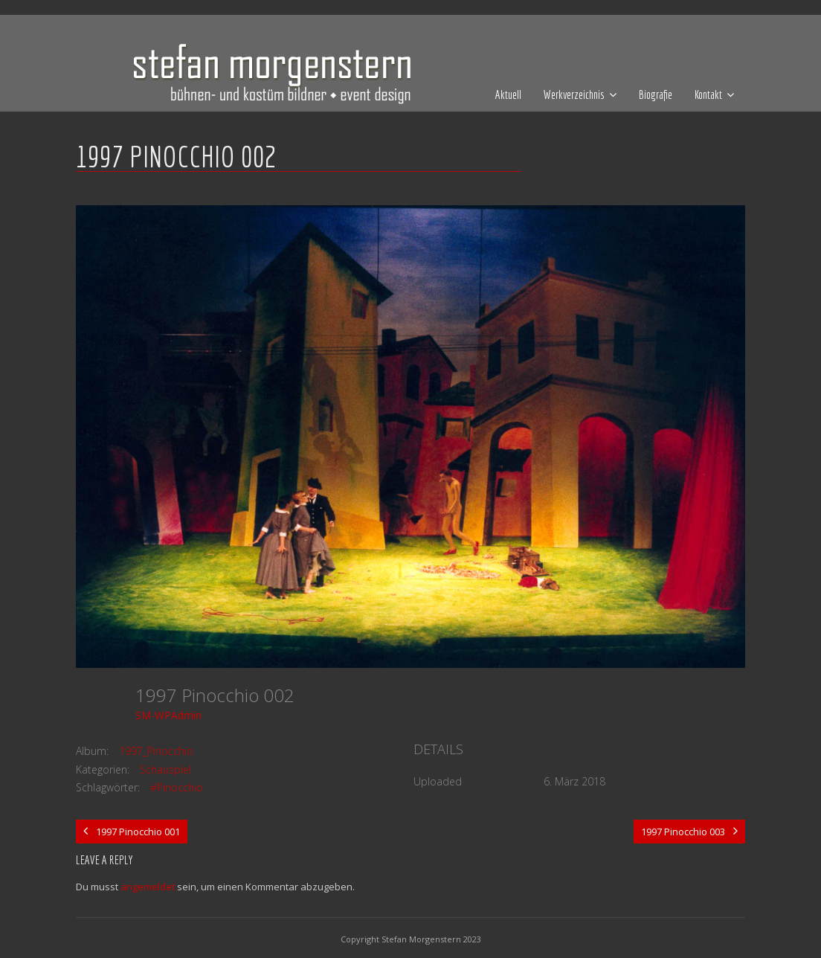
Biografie (655, 94)
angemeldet (147, 886)
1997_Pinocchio (156, 751)
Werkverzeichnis (574, 94)
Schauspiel (165, 769)
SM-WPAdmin (168, 715)
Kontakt (708, 94)
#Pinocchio (176, 787)
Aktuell (508, 94)
